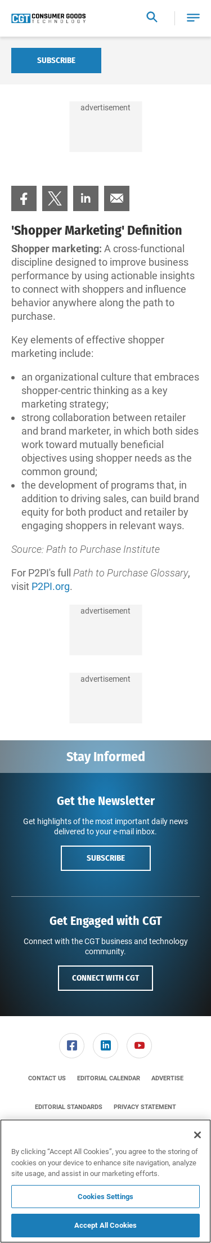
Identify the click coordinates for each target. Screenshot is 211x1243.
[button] (193, 18)
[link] (24, 198)
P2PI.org (51, 586)
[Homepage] (48, 18)
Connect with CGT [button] (105, 978)
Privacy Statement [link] (145, 1107)
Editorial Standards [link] (68, 1107)
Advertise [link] (167, 1078)
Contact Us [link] (47, 1078)
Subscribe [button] (106, 858)
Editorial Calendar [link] (108, 1078)
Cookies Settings (105, 1196)
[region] (105, 1181)
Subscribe (56, 60)
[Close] (197, 1135)
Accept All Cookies (105, 1225)
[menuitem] (24, 198)
